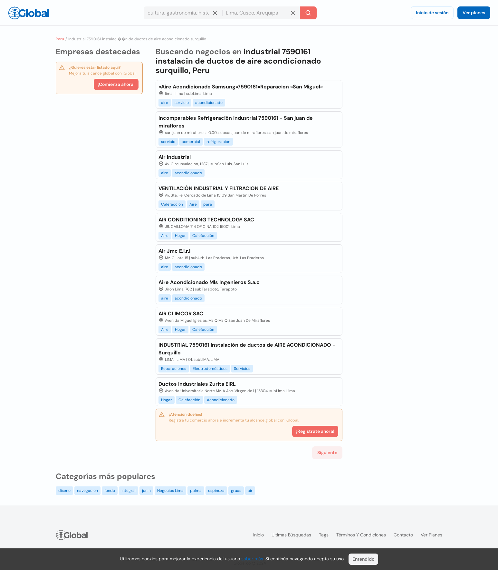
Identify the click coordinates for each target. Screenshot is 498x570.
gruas (236, 490)
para (207, 204)
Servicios (242, 368)
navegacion (87, 490)
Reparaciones (173, 368)
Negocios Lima (170, 490)
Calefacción (172, 204)
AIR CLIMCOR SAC (180, 313)
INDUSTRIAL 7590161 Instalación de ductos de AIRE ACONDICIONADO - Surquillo (246, 348)
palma (196, 490)
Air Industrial (174, 157)
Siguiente (327, 452)
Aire (193, 204)
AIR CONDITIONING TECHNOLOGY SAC (206, 219)
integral (128, 490)
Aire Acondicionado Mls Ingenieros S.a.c (209, 282)
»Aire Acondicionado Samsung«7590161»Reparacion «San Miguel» (240, 86)
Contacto (403, 535)
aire (164, 102)
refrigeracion (218, 141)
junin (146, 490)
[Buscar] (308, 12)
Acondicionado (221, 399)
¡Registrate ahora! (315, 431)
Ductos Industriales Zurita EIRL (197, 384)
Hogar (180, 235)
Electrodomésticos (210, 368)
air (250, 490)
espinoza (216, 490)
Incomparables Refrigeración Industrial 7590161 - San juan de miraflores (235, 122)
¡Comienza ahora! (116, 84)
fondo (109, 490)
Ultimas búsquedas (291, 535)
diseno (64, 490)
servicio (182, 102)
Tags (324, 535)
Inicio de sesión (432, 12)
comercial (191, 141)
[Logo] (29, 12)
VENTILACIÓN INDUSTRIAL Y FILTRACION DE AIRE (218, 188)
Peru (60, 39)
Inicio (258, 535)
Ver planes (474, 12)
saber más (252, 559)
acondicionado (209, 102)
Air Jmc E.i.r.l (174, 251)
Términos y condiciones (361, 535)
